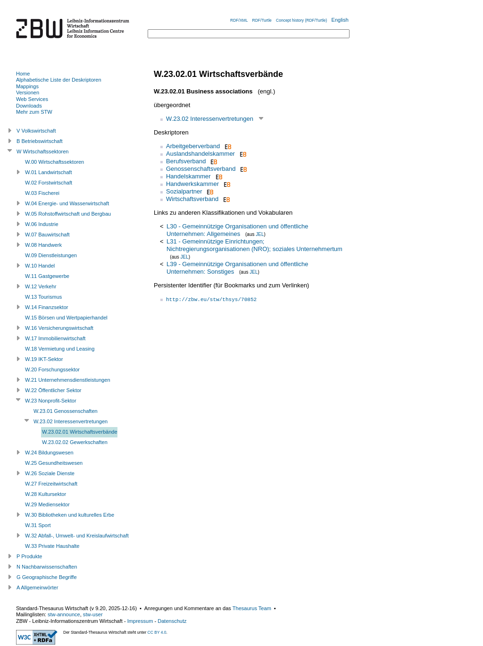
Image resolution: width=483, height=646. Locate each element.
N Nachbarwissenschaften (47, 567)
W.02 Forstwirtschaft (48, 182)
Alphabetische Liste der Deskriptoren (58, 80)
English (340, 20)
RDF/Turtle (262, 20)
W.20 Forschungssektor (52, 369)
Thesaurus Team (252, 608)
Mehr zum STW (34, 112)
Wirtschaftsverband (192, 198)
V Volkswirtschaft (36, 131)
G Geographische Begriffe (47, 577)
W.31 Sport (38, 525)
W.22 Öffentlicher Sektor (53, 390)
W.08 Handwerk (43, 245)
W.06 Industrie (41, 224)
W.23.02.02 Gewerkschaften (75, 442)
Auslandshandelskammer (200, 153)
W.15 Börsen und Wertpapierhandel (66, 317)
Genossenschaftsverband (200, 168)
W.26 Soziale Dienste (50, 473)
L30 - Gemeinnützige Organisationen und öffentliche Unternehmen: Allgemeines (237, 230)
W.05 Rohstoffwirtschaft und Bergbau (68, 214)
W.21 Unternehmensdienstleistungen (67, 380)
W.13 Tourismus (43, 297)
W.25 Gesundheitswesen (54, 463)
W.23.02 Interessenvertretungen (209, 118)
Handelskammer (188, 176)
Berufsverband (186, 161)
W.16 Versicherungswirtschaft (59, 328)
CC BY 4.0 (157, 632)
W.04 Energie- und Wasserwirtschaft (67, 203)
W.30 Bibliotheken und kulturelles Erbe (69, 515)
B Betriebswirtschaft (40, 141)
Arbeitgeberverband (193, 146)
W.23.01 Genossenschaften (65, 411)
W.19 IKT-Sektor (44, 359)
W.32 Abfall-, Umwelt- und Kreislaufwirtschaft (77, 535)
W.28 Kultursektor (45, 494)
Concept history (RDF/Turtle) (301, 20)
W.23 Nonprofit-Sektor (50, 400)
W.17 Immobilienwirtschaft (55, 338)
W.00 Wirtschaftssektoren (54, 162)
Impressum (140, 621)
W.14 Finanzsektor (46, 307)
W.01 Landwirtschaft (48, 172)
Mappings (27, 86)
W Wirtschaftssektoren (43, 151)
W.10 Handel (40, 265)
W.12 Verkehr (40, 286)
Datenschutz (172, 621)
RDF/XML (239, 20)
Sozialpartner (184, 191)
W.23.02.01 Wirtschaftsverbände (79, 432)
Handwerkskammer (192, 183)
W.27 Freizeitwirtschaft (51, 484)
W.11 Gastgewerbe (47, 276)
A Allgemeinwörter (37, 587)
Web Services (32, 99)
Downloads (29, 106)
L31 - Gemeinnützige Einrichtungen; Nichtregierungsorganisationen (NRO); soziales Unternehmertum (254, 245)
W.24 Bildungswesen (49, 452)
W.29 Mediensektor (47, 504)
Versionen (27, 92)
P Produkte (29, 556)
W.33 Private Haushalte (52, 546)
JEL (260, 234)
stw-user (93, 614)
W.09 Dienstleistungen (51, 255)
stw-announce (64, 614)
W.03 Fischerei (42, 193)
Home (23, 73)
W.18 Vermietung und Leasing (59, 349)
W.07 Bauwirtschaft (47, 234)
